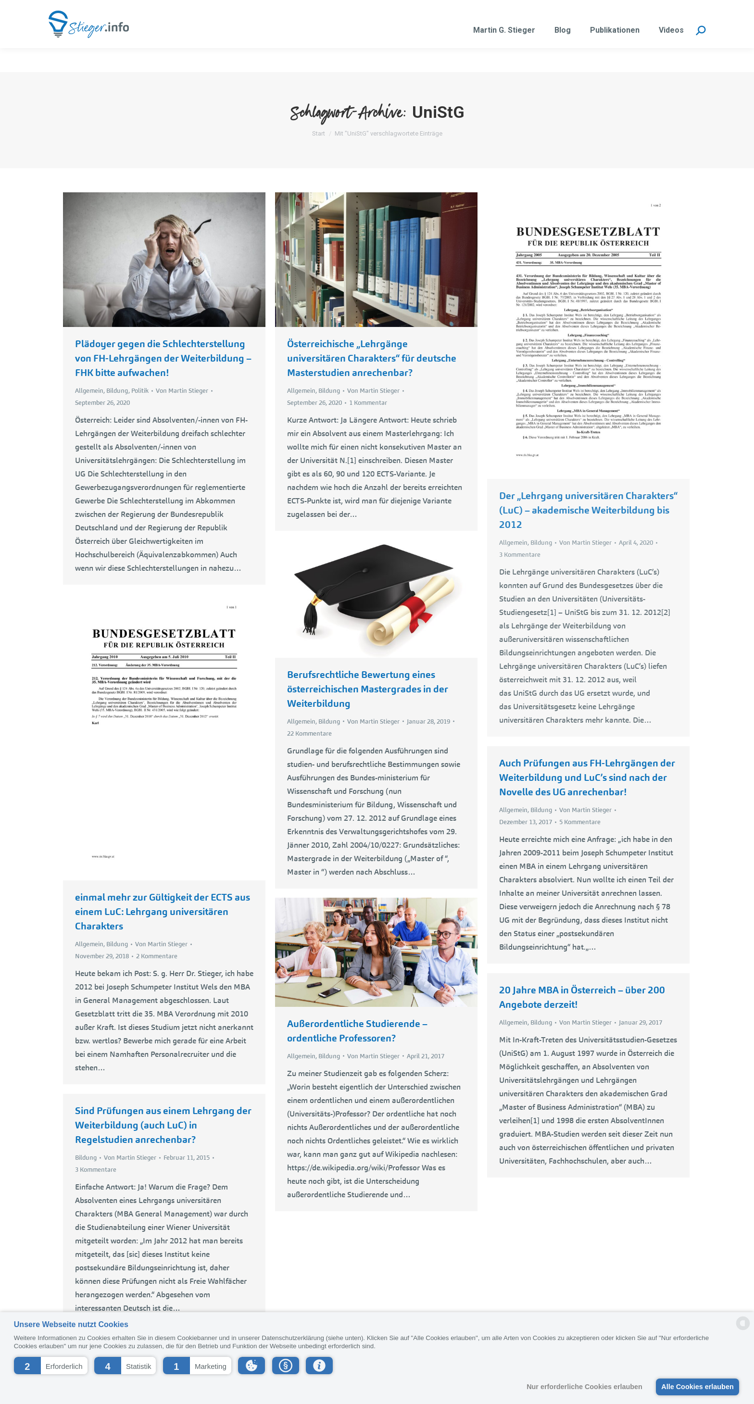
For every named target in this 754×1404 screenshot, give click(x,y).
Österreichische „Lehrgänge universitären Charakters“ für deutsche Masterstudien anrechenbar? (371, 358)
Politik (140, 391)
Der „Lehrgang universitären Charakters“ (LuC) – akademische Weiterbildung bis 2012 (588, 510)
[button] (51, 1365)
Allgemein (89, 391)
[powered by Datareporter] (743, 1329)
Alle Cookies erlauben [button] (697, 1387)
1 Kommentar (368, 403)
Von (182, 391)
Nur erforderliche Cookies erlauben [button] (584, 1387)
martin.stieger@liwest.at (165, 12)
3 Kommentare (519, 555)
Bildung (117, 391)
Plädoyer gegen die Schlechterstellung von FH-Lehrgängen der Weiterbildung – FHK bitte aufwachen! (163, 358)
